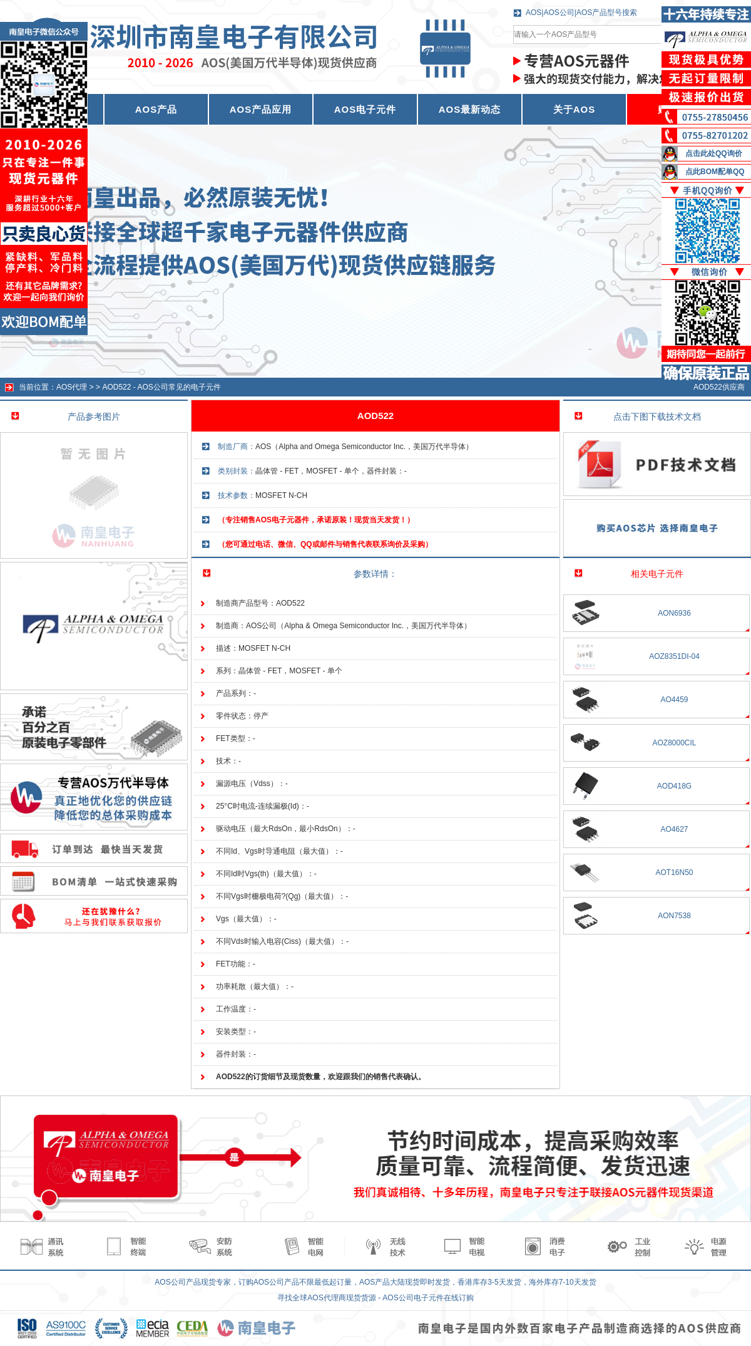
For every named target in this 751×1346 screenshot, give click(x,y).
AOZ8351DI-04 (674, 656)
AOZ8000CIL (674, 742)
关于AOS (574, 109)
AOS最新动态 (470, 109)
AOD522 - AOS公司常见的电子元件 (161, 387)
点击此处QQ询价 (713, 153)
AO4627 (674, 829)
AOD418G (674, 786)
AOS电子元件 (365, 109)
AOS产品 (156, 109)
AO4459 (674, 699)
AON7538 (674, 915)
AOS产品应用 (261, 109)
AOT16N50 (674, 872)
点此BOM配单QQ (715, 171)
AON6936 (674, 613)
